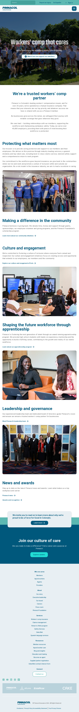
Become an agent (39, 657)
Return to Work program (39, 626)
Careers (39, 604)
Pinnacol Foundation (39, 610)
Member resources (39, 644)
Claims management (39, 622)
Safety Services (39, 629)
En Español (57, 2)
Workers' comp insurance (39, 619)
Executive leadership (39, 597)
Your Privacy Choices (55, 708)
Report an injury (45, 2)
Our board (39, 601)
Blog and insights (39, 651)
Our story (39, 594)
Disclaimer (20, 708)
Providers (39, 585)
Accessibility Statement (40, 708)
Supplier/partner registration (39, 661)
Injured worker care (39, 648)
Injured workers (39, 579)
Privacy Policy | (28, 708)
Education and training (39, 654)
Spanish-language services (39, 635)
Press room (39, 607)
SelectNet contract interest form (39, 664)
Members (39, 575)
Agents (39, 582)
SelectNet (39, 632)
